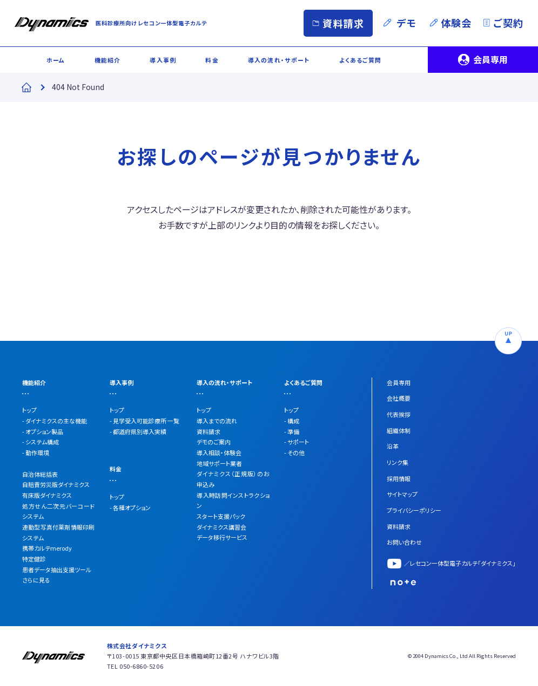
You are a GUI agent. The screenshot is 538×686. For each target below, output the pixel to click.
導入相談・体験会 (219, 452)
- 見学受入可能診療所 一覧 (144, 420)
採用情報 (399, 478)
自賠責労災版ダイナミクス (56, 484)
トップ (29, 410)
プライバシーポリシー (414, 510)
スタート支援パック (221, 516)
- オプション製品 (42, 431)
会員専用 (490, 59)
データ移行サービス (222, 537)
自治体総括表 (40, 474)
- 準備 (291, 431)
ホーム (55, 60)
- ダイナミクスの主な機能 (54, 420)
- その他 (294, 452)
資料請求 (343, 23)
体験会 (456, 23)
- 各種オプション (130, 507)
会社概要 (399, 398)
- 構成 (291, 420)
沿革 (393, 446)
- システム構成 (40, 441)
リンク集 (397, 462)
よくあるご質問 (360, 60)
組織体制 (399, 430)
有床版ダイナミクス (47, 495)
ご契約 (508, 23)
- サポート (296, 441)
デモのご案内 (214, 441)
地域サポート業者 (219, 463)
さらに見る (36, 579)
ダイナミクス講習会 (221, 527)
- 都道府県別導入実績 (138, 431)
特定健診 (34, 558)
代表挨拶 (399, 414)
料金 (211, 60)
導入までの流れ (217, 420)
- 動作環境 (35, 452)
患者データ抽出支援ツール (56, 569)
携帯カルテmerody (47, 548)
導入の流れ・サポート (279, 60)
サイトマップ (402, 494)
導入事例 (163, 60)
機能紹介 (107, 60)
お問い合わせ (404, 542)
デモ (406, 23)
